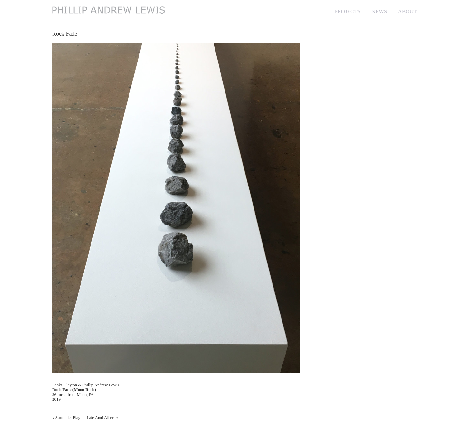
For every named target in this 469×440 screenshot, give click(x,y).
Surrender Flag (68, 417)
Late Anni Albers (101, 417)
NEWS (379, 11)
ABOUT (407, 11)
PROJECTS (347, 11)
